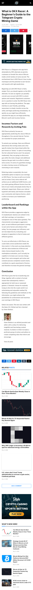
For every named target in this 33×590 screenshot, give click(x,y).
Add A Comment (16, 486)
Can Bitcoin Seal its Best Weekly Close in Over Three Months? (16, 392)
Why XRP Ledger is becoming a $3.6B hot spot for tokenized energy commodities (16, 446)
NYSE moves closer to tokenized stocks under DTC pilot (22, 582)
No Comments (6, 26)
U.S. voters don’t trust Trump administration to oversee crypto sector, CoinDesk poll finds (16, 474)
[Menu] (3, 3)
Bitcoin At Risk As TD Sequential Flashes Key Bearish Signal (20, 571)
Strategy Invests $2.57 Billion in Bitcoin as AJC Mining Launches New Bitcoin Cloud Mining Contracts (20, 545)
